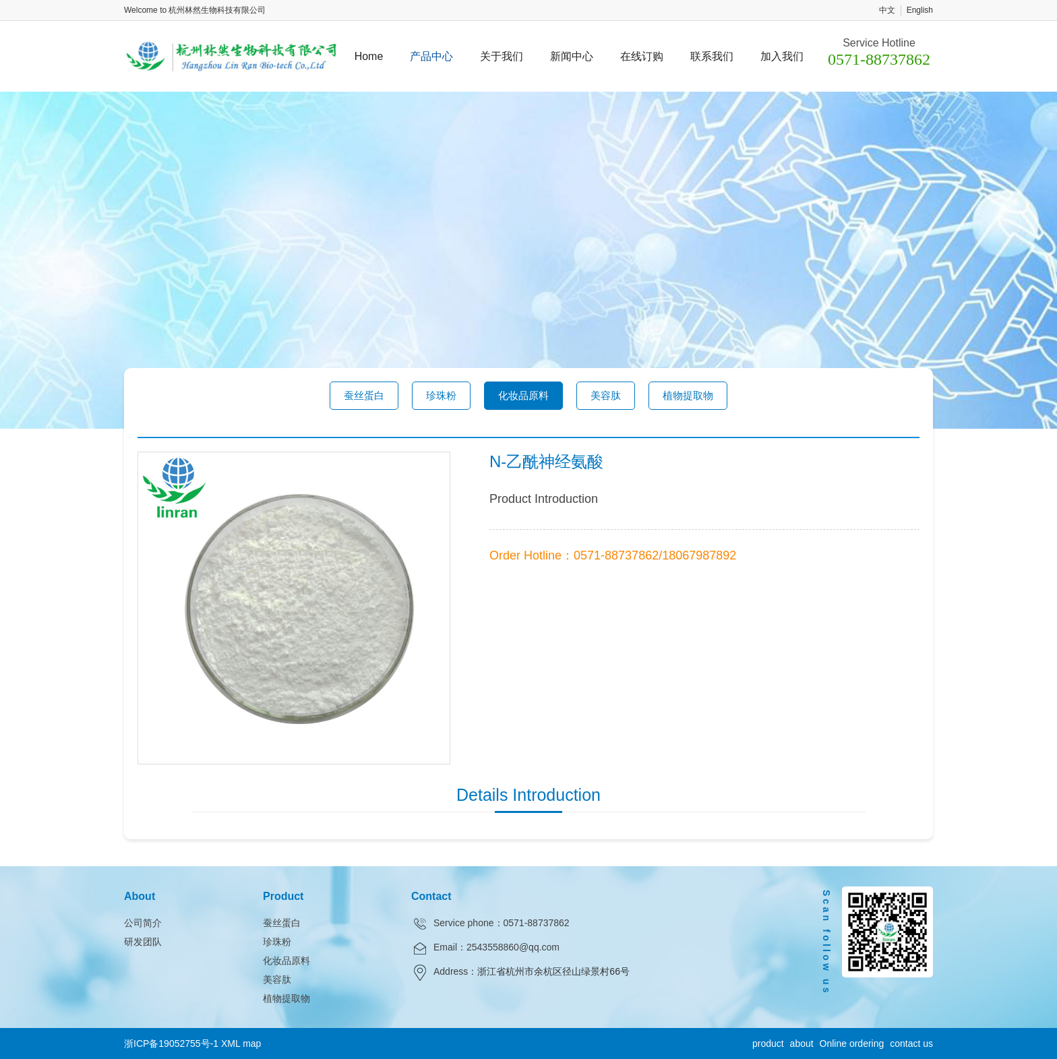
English (920, 10)
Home (369, 56)
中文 (887, 10)
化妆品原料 (523, 395)
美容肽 (606, 395)
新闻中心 (571, 56)
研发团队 (143, 941)
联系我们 (711, 56)
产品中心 (431, 56)
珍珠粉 (441, 395)
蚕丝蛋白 (364, 395)
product (768, 1043)
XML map (241, 1043)
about (802, 1043)
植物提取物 (688, 395)
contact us (911, 1043)
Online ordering (852, 1043)
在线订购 (641, 56)
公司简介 (143, 922)
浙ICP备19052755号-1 (171, 1043)
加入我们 (782, 56)
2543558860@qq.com (513, 947)
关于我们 (501, 56)
